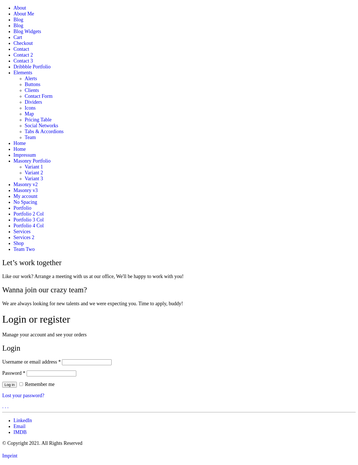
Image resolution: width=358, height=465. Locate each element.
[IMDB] (20, 432)
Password (14, 373)
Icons (30, 108)
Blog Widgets (27, 31)
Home (19, 143)
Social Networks (41, 125)
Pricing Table (38, 119)
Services (22, 231)
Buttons (32, 84)
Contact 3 (23, 61)
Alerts (31, 78)
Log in (9, 385)
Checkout (23, 43)
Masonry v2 (25, 184)
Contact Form (39, 96)
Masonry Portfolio (32, 161)
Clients (32, 90)
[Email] (19, 426)
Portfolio (22, 208)
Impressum (24, 155)
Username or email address (31, 362)
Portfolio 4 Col (28, 225)
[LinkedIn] (22, 420)
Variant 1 (34, 167)
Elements (22, 72)
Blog (18, 19)
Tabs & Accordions (44, 131)
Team (30, 137)
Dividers (33, 102)
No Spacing (25, 202)
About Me (23, 14)
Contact (21, 49)
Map (29, 114)
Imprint (9, 456)
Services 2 (23, 237)
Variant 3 (34, 178)
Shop (18, 243)
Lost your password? (23, 395)
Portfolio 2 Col (28, 214)
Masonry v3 (25, 190)
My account (25, 196)
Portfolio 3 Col (28, 220)
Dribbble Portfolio (32, 67)
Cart (17, 37)
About (19, 8)
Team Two (24, 249)
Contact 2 (23, 55)
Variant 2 (34, 172)
